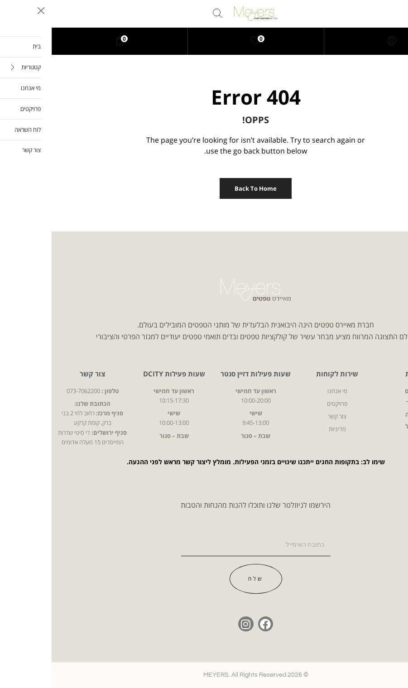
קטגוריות (367, 373)
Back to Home (204, 188)
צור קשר (40, 373)
